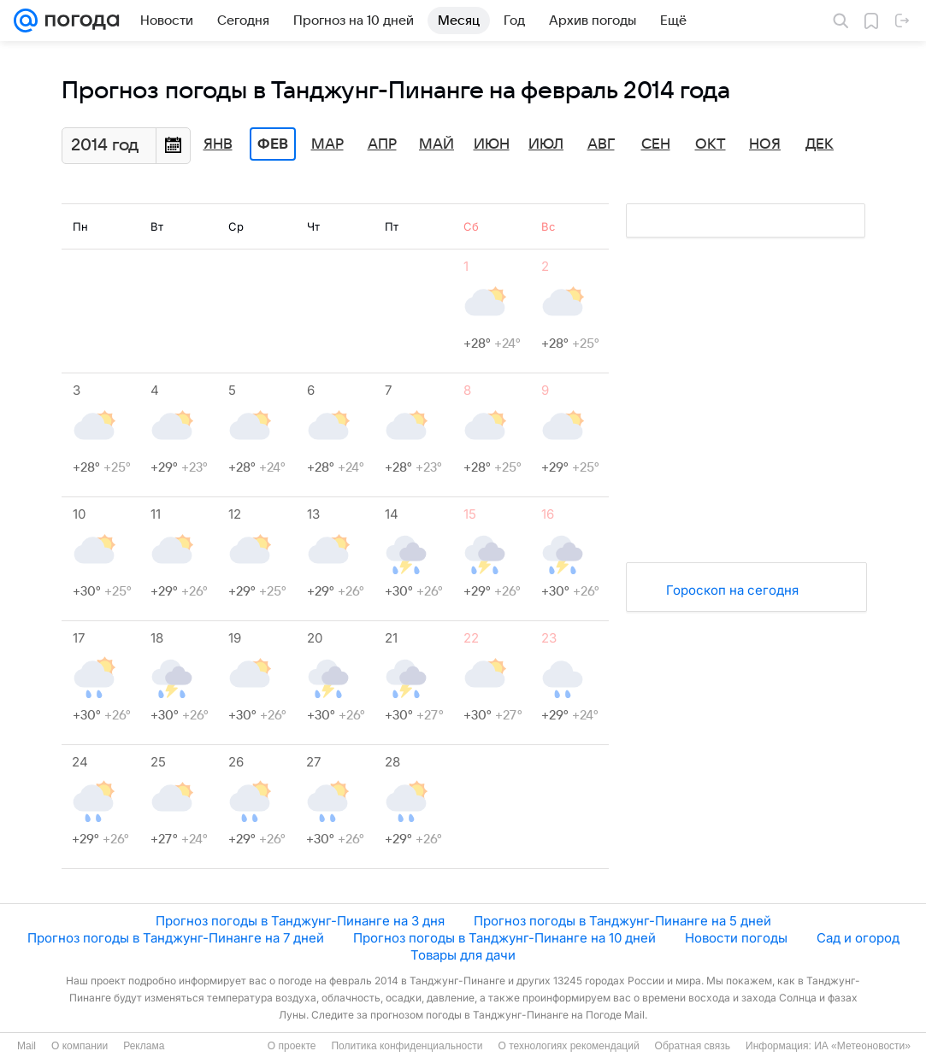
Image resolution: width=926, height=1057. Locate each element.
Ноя (765, 144)
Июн (492, 144)
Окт (710, 144)
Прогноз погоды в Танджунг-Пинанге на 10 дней (504, 938)
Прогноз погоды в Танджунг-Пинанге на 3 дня (300, 921)
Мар (327, 144)
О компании (79, 1046)
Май (436, 144)
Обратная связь (692, 1046)
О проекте (292, 1046)
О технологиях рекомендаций (568, 1046)
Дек (819, 144)
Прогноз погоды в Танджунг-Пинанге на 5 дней (622, 921)
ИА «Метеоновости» (862, 1046)
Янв (218, 144)
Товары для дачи (463, 955)
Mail (26, 1046)
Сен (655, 144)
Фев (272, 144)
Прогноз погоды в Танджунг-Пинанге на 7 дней (175, 938)
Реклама (143, 1046)
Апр (382, 144)
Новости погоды (736, 938)
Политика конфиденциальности (406, 1046)
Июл (545, 144)
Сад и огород (858, 938)
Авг (601, 144)
